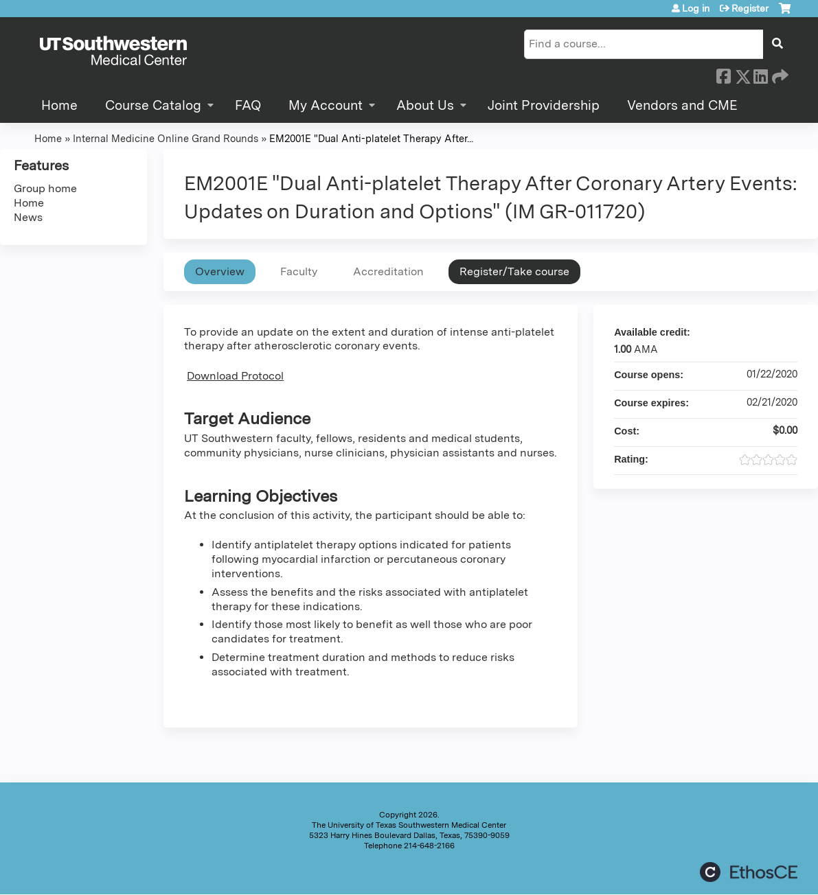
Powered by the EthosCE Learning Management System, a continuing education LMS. (748, 872)
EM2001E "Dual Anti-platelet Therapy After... (371, 138)
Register (750, 8)
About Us (425, 105)
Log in (695, 8)
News (28, 217)
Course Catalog (153, 105)
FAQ (248, 105)
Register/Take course (514, 271)
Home (59, 105)
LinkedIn (760, 74)
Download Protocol (235, 375)
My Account (325, 105)
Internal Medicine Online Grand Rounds (165, 138)
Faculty (298, 271)
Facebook (723, 74)
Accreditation (388, 271)
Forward (779, 74)
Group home (45, 188)
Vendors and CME (682, 105)
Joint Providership (544, 105)
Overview (220, 271)
